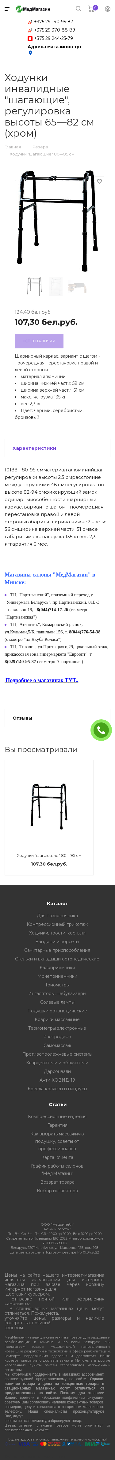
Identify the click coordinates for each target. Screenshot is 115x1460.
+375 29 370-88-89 (54, 30)
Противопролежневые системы (57, 1054)
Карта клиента (57, 1157)
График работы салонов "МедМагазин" (57, 1169)
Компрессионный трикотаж (57, 924)
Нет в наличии (39, 341)
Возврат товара (57, 1182)
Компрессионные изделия (57, 1116)
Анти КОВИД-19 (57, 1080)
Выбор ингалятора (57, 1191)
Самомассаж (57, 1045)
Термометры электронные (57, 1028)
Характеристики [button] (34, 448)
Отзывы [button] (23, 718)
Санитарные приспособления (57, 950)
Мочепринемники (57, 976)
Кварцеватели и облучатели (57, 1063)
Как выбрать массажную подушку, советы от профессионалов (57, 1141)
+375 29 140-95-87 (53, 21)
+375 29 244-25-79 (53, 38)
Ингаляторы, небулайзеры (57, 993)
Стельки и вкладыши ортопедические (57, 959)
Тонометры (57, 985)
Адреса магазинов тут (55, 50)
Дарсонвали (57, 1071)
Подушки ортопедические (57, 1011)
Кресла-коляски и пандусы (57, 1089)
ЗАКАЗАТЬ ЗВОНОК (103, 730)
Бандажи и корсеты (57, 941)
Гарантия (57, 1125)
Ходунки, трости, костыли (57, 933)
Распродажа (57, 1037)
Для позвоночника (57, 915)
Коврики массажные (57, 1019)
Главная (13, 146)
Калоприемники (57, 967)
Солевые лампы (57, 1002)
